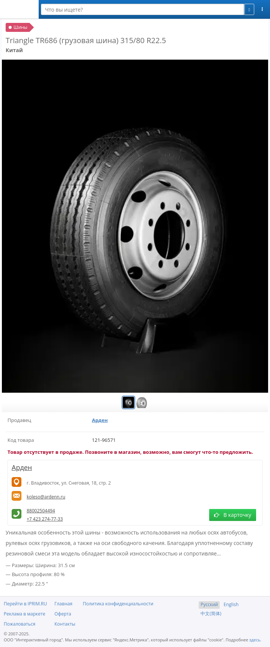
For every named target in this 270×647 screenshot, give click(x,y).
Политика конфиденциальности (118, 603)
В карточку (232, 514)
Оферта (62, 614)
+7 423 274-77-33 (45, 519)
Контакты (64, 624)
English (231, 604)
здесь (255, 639)
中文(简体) (211, 613)
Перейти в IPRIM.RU (25, 603)
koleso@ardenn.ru (46, 497)
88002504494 (41, 510)
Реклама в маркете (24, 614)
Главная (63, 603)
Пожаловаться (19, 624)
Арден (100, 420)
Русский (209, 604)
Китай (14, 50)
